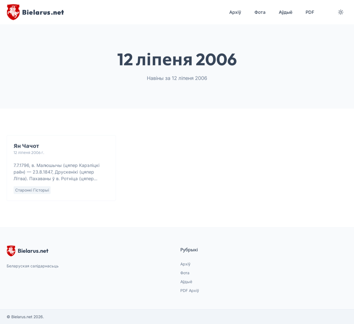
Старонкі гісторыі (32, 190)
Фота (184, 272)
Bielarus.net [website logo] (27, 250)
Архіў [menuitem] (235, 12)
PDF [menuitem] (310, 12)
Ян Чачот (26, 146)
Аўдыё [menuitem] (285, 12)
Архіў (185, 264)
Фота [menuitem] (260, 12)
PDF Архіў (189, 290)
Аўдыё (186, 281)
